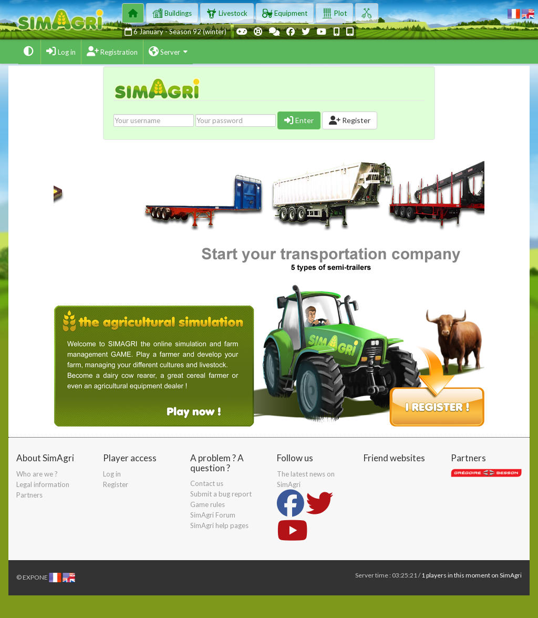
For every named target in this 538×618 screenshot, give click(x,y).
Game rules (207, 504)
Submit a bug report (221, 494)
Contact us (206, 483)
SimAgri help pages (219, 525)
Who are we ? (37, 474)
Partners (29, 495)
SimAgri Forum (212, 515)
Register (349, 120)
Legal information (42, 484)
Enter (299, 120)
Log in (112, 474)
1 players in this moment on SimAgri (471, 575)
